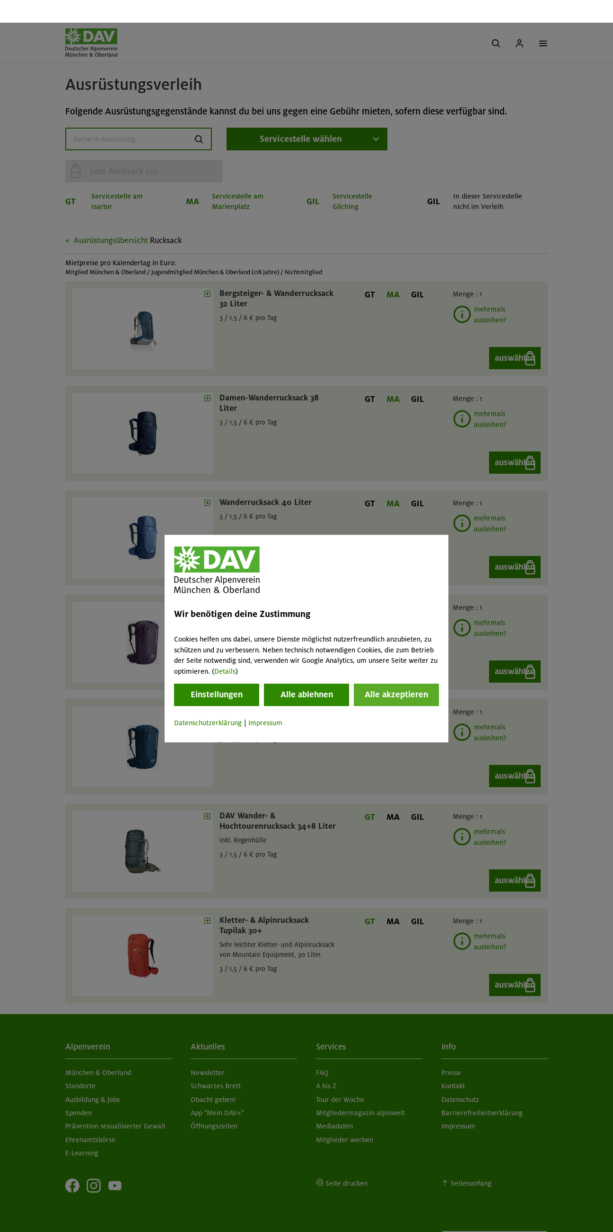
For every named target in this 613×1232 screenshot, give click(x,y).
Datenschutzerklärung (208, 700)
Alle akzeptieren (396, 672)
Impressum (265, 700)
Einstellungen (217, 672)
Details (225, 648)
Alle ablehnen (306, 672)
